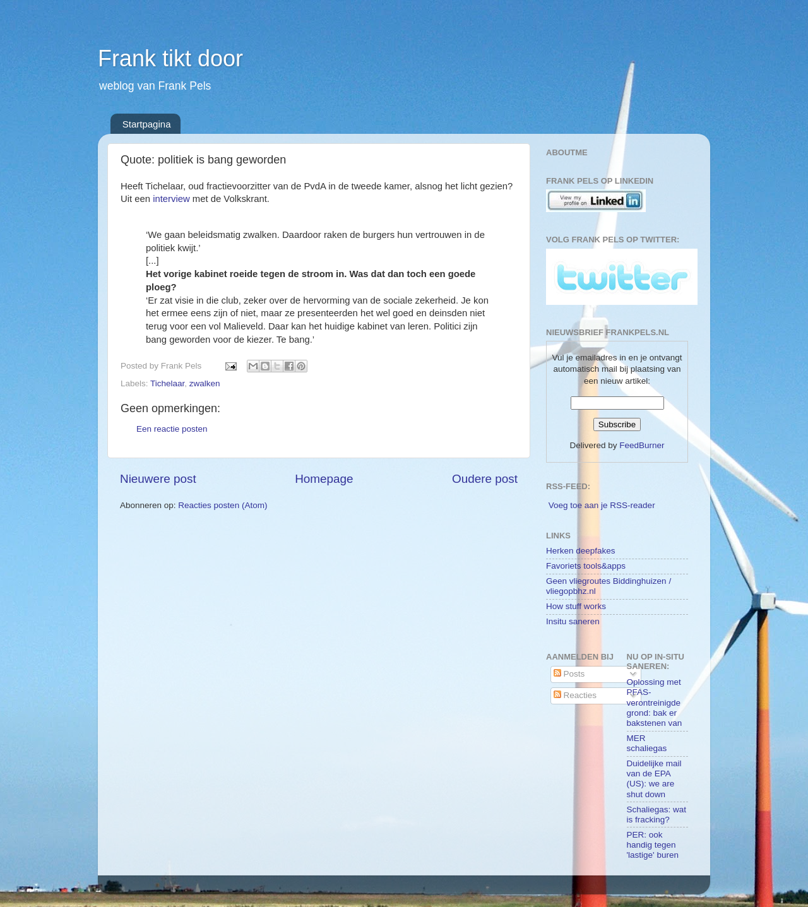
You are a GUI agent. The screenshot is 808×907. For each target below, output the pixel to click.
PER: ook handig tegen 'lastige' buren (653, 845)
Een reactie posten (172, 429)
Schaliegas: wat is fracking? (657, 814)
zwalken (204, 383)
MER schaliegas (647, 743)
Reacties (575, 695)
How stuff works (576, 606)
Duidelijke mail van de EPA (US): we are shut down (654, 779)
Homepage (324, 478)
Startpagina (146, 124)
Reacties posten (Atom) (222, 505)
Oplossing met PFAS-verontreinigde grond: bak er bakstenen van (654, 702)
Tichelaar (167, 383)
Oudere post (485, 478)
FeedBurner (641, 445)
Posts (569, 674)
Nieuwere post (158, 478)
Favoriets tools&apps (586, 566)
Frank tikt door (170, 58)
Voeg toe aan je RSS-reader (602, 505)
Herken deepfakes (580, 550)
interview (171, 199)
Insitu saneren (573, 621)
